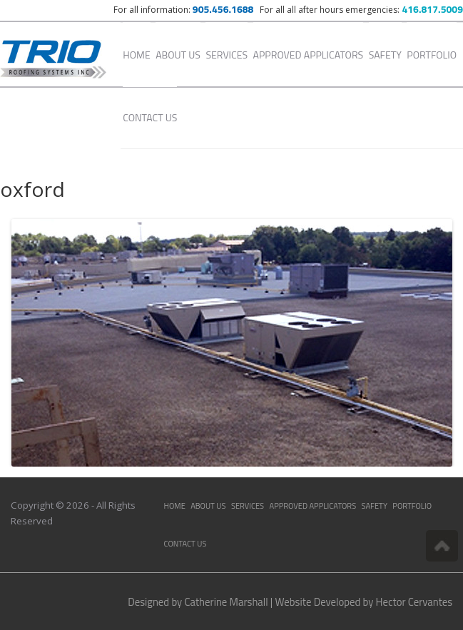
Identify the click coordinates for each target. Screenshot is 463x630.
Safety (385, 54)
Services (226, 54)
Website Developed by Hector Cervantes (364, 602)
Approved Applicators (308, 54)
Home (136, 54)
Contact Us (150, 117)
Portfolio (432, 54)
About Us (178, 54)
